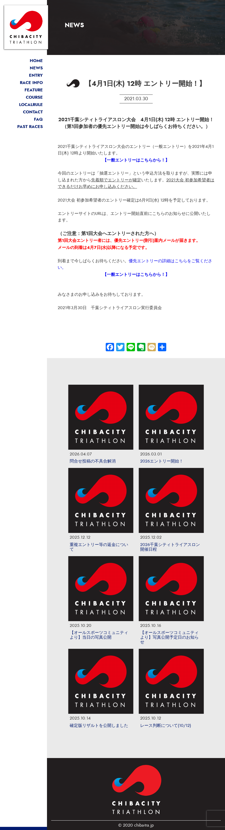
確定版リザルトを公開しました (99, 725)
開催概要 (23, 82)
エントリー (23, 75)
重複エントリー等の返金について (99, 547)
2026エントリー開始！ (161, 461)
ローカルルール (23, 104)
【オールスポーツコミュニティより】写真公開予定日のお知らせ (169, 637)
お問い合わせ (23, 112)
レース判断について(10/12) (165, 725)
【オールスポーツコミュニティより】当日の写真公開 (99, 635)
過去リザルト (23, 126)
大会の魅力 (23, 90)
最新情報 (23, 68)
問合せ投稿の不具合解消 (93, 461)
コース (23, 97)
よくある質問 (23, 119)
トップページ (23, 60)
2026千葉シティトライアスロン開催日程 (170, 547)
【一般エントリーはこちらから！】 (136, 160)
